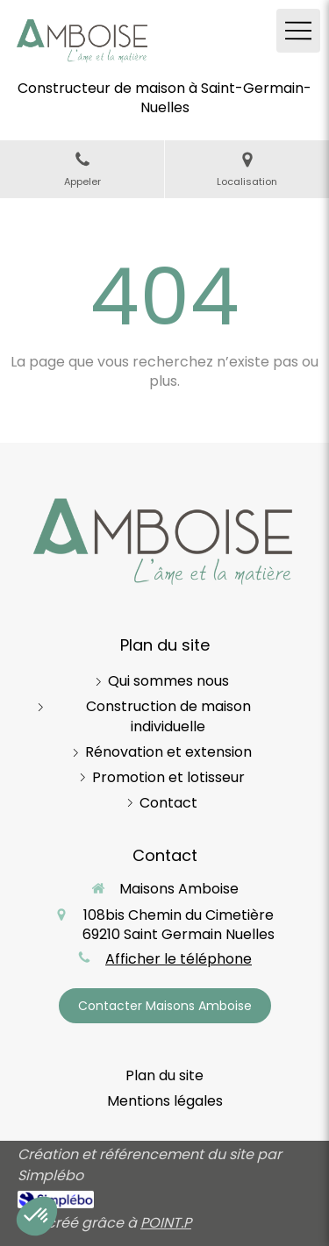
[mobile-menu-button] (298, 31)
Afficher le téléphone (178, 959)
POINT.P (165, 1223)
